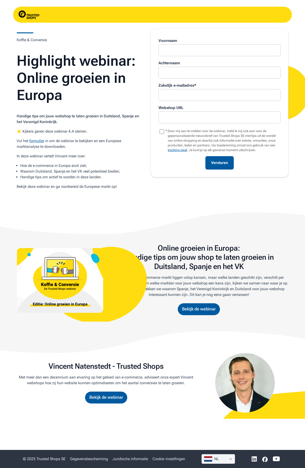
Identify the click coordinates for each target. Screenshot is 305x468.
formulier (36, 141)
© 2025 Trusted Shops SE (44, 459)
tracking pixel (177, 150)
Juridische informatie (130, 459)
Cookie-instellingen (168, 459)
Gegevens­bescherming (89, 459)
